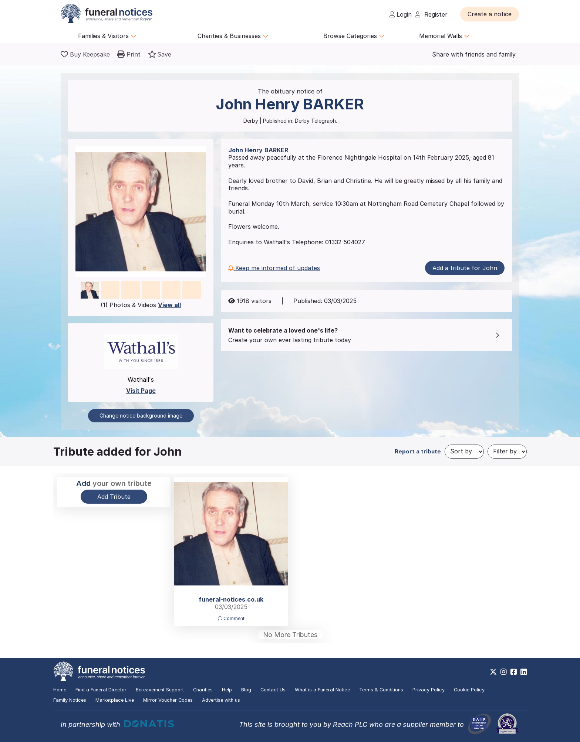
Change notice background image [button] (141, 415)
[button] (489, 14)
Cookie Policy (469, 689)
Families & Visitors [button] (107, 36)
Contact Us (273, 689)
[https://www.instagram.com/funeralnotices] (503, 671)
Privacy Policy (428, 689)
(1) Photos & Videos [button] (141, 305)
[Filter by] (507, 452)
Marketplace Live (114, 700)
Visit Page (141, 390)
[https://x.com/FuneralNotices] (493, 671)
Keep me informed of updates (274, 268)
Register (431, 14)
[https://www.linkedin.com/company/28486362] (523, 671)
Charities (203, 689)
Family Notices (69, 700)
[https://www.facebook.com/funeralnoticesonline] (513, 671)
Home (59, 689)
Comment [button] (231, 618)
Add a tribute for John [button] (464, 268)
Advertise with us (221, 700)
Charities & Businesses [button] (233, 36)
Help (227, 689)
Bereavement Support (160, 689)
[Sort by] (464, 452)
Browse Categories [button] (354, 36)
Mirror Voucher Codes (168, 700)
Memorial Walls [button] (444, 36)
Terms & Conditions (381, 689)
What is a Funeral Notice (322, 689)
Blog (246, 689)
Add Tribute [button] (114, 496)
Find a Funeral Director (101, 689)
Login (401, 14)
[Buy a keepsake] (85, 54)
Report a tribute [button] (418, 451)
